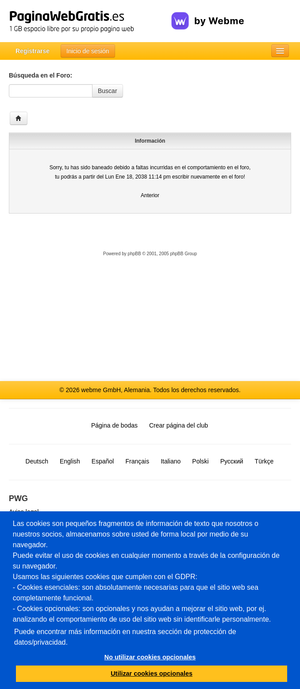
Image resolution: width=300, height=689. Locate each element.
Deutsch (37, 461)
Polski (200, 461)
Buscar (107, 90)
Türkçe (264, 461)
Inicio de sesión (87, 50)
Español (103, 461)
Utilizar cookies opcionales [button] (151, 673)
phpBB (134, 253)
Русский (231, 461)
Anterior (150, 195)
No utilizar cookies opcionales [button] (150, 657)
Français (137, 461)
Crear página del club (178, 425)
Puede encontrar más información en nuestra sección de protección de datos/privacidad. (125, 637)
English (70, 461)
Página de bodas (114, 425)
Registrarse (32, 50)
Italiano (171, 461)
